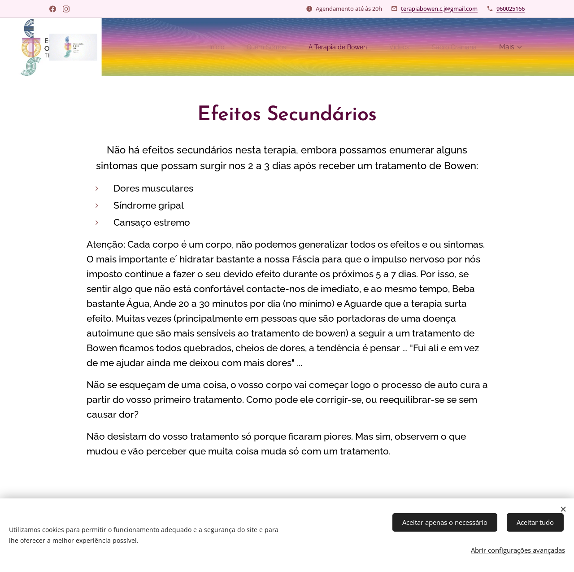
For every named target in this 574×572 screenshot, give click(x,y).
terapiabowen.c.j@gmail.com (439, 8)
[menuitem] (197, 47)
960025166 (510, 8)
